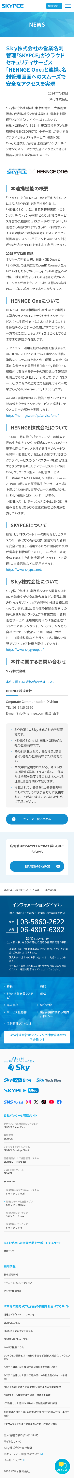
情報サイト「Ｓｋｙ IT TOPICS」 (19, 1314)
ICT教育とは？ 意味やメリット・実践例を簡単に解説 (30, 1403)
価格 (43, 993)
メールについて (14, 1460)
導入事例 (13, 1005)
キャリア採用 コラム (14, 1347)
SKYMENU (9, 1181)
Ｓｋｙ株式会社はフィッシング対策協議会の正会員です (37, 1037)
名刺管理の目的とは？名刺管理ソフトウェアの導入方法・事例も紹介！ (36, 1413)
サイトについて (12, 1441)
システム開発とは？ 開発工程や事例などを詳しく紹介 (31, 1367)
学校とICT (9, 1251)
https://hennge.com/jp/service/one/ (32, 415)
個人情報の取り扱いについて (21, 1435)
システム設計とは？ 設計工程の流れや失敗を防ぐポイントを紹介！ (35, 1377)
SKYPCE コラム (12, 1322)
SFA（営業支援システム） (20, 995)
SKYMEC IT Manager (37, 1160)
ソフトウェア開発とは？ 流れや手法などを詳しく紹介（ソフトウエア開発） (37, 1357)
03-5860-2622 (42, 921)
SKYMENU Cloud (38, 1191)
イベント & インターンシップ (18, 1282)
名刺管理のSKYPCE (37, 866)
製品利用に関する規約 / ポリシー (54, 1014)
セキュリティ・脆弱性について (23, 1454)
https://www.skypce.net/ (24, 569)
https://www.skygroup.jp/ (25, 649)
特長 (10, 986)
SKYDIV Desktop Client (37, 1148)
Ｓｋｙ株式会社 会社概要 (18, 1448)
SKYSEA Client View (37, 1125)
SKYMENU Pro (38, 1225)
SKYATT (37, 1171)
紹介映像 (46, 1005)
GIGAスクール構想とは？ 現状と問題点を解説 (27, 1395)
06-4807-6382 (42, 929)
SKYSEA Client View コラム (18, 1330)
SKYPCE (37, 1136)
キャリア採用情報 (13, 1291)
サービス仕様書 (17, 1012)
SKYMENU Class (38, 1214)
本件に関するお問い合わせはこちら (30, 681)
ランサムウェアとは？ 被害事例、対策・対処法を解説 (30, 1423)
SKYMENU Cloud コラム (16, 1339)
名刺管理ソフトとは (19, 1023)
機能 (43, 986)
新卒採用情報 (11, 1274)
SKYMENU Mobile (38, 1203)
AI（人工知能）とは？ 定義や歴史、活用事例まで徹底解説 (32, 1386)
